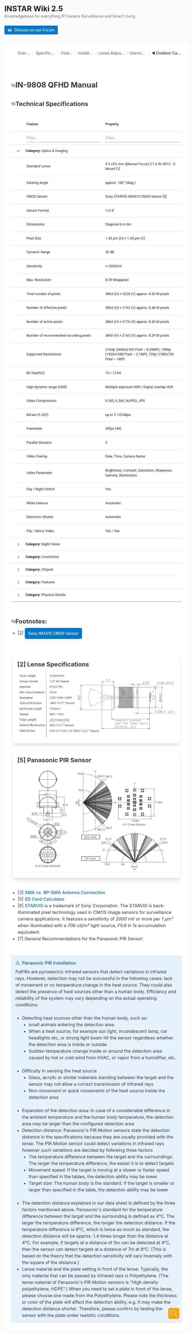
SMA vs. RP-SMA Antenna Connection (65, 730)
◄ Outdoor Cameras (166, 53)
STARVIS (34, 743)
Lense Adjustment (111, 53)
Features (67, 53)
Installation (86, 53)
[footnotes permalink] (13, 621)
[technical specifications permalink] (13, 103)
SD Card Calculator (45, 737)
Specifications (46, 53)
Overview (24, 53)
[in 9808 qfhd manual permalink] (13, 84)
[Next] (173, 1313)
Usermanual (138, 53)
